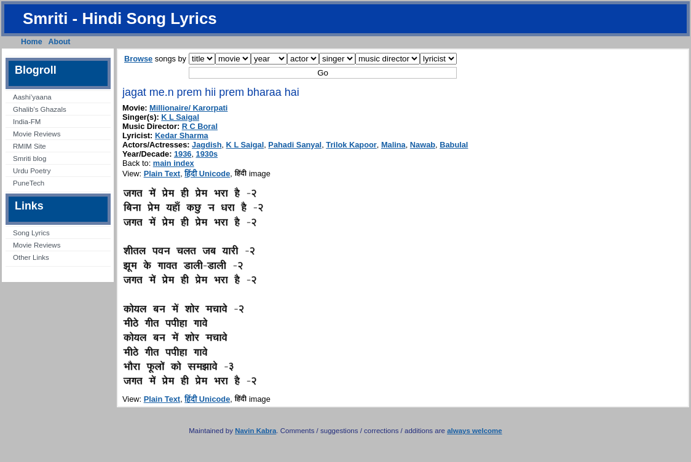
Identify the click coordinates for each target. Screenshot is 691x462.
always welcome (474, 430)
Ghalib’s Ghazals (39, 109)
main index (173, 163)
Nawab (422, 144)
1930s (207, 154)
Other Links (31, 257)
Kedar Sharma (181, 135)
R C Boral (200, 126)
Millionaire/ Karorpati (188, 107)
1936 (182, 154)
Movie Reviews (36, 134)
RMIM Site (29, 146)
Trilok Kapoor (351, 144)
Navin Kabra (255, 430)
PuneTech (28, 183)
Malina (393, 144)
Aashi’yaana (32, 97)
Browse (138, 58)
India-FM (27, 121)
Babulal (454, 144)
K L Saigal (180, 117)
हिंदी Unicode (207, 173)
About (60, 41)
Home (31, 41)
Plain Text (162, 173)
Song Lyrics (31, 233)
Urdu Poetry (31, 170)
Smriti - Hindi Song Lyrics (120, 18)
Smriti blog (29, 158)
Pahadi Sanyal (295, 144)
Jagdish (206, 144)
